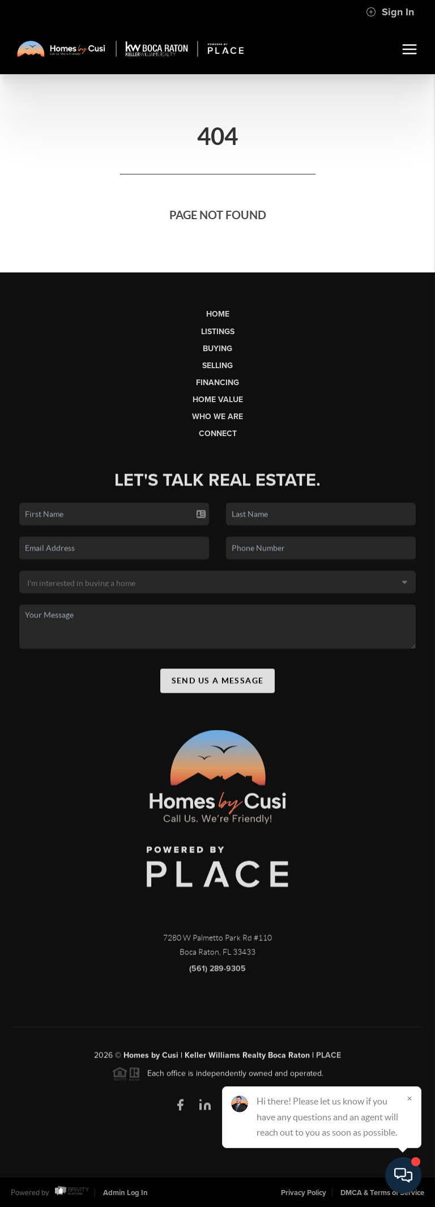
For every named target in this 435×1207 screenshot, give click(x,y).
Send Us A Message (218, 683)
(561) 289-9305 (217, 971)
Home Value (218, 399)
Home (217, 314)
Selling (217, 365)
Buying (217, 348)
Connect (218, 433)
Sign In (390, 12)
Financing (217, 382)
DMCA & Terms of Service (382, 1192)
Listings (217, 331)
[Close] (409, 1098)
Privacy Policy (303, 1192)
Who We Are (217, 416)
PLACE (328, 1058)
